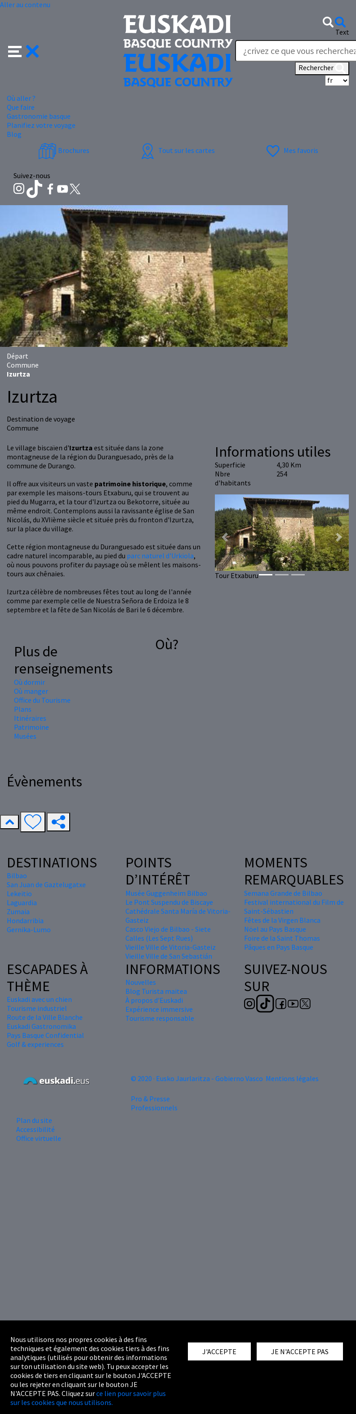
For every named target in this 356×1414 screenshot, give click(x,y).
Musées (25, 736)
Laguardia (22, 902)
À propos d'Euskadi (154, 1000)
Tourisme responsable (159, 1018)
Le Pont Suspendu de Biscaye (169, 902)
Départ (17, 355)
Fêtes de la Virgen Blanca (282, 920)
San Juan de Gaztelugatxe (46, 884)
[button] (23, 50)
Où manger (31, 691)
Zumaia (18, 911)
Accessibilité (35, 1129)
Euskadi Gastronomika (41, 1026)
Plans (22, 709)
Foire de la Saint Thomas (282, 938)
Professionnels (154, 1107)
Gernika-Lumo (29, 929)
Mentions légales (292, 1078)
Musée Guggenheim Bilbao (166, 893)
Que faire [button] (21, 107)
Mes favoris (291, 150)
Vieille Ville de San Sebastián (168, 956)
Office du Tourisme (42, 700)
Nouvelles (140, 982)
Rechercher (322, 68)
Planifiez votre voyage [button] (41, 125)
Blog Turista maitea (156, 991)
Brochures (63, 150)
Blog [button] (14, 134)
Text (342, 31)
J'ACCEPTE (219, 1351)
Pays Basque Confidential (45, 1035)
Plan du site (34, 1120)
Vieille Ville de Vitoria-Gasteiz (170, 947)
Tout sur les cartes (176, 150)
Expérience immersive (159, 1009)
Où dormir (29, 682)
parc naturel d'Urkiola (160, 555)
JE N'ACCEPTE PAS (300, 1351)
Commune (23, 364)
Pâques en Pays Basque (278, 947)
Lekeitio (19, 893)
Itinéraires (30, 718)
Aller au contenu (25, 4)
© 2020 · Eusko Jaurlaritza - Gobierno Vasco (197, 1078)
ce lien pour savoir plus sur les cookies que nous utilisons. (88, 1398)
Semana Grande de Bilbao (283, 893)
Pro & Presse (150, 1098)
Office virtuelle (38, 1138)
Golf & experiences (35, 1044)
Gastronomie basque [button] (39, 116)
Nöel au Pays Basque (275, 929)
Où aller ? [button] (21, 98)
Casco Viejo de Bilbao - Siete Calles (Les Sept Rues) (168, 934)
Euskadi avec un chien (39, 999)
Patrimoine (31, 727)
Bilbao (17, 875)
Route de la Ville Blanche (45, 1017)
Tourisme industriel (37, 1008)
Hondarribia (25, 920)
